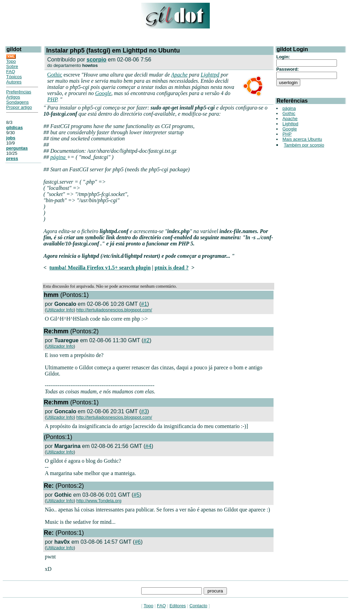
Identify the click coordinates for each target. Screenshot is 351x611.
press (12, 158)
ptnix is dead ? (172, 267)
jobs (10, 137)
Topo (11, 61)
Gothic (54, 75)
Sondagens (17, 102)
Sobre (12, 66)
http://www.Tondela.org (99, 500)
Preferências (18, 91)
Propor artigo (19, 107)
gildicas (14, 127)
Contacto (198, 605)
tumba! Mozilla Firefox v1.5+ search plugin (100, 267)
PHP (52, 99)
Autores (14, 81)
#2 (146, 340)
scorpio (97, 59)
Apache (179, 75)
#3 (144, 411)
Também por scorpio (304, 145)
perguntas (17, 148)
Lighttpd (210, 75)
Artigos (13, 97)
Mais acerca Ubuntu (302, 139)
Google (103, 93)
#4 (148, 446)
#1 (144, 304)
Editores (177, 605)
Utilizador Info (59, 309)
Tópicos (14, 76)
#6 (138, 542)
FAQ (10, 71)
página (58, 157)
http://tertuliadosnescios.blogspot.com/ (114, 309)
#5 (136, 495)
